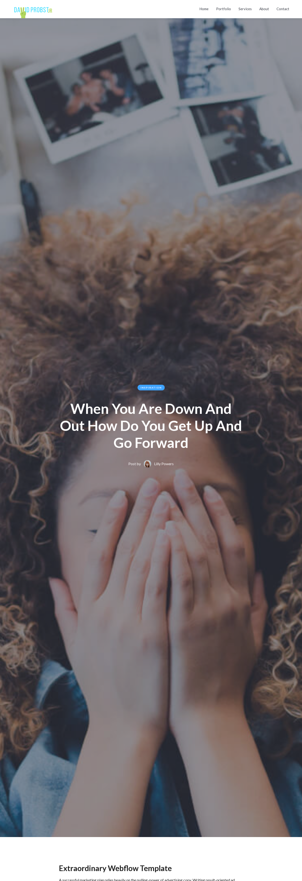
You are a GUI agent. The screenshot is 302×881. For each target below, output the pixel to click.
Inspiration (151, 387)
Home (204, 8)
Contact (283, 8)
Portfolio (223, 8)
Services (245, 8)
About (264, 8)
